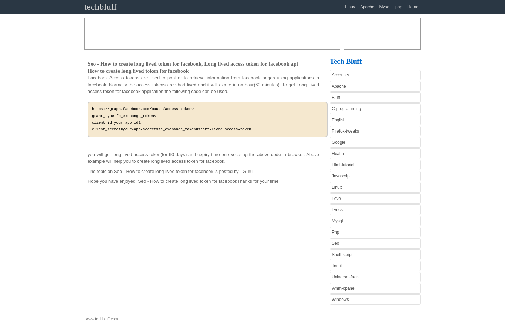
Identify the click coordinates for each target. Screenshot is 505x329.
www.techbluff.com (102, 319)
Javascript (341, 176)
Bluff (336, 97)
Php (335, 232)
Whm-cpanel (343, 288)
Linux (350, 7)
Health (338, 153)
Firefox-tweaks (345, 131)
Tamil (337, 265)
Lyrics (337, 209)
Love (336, 198)
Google (338, 142)
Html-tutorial (343, 164)
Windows (340, 299)
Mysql (384, 7)
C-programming (346, 108)
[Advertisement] (212, 33)
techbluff (100, 7)
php (398, 7)
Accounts (340, 75)
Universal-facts (345, 277)
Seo (335, 243)
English (338, 120)
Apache (367, 7)
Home (412, 7)
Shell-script (342, 254)
